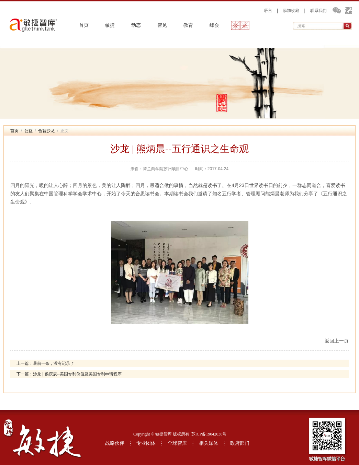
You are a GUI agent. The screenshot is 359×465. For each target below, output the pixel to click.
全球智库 (177, 443)
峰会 (214, 25)
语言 (268, 10)
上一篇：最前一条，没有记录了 (45, 363)
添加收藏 (291, 10)
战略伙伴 (114, 443)
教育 (188, 25)
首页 (84, 25)
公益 (240, 25)
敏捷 (110, 25)
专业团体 (146, 443)
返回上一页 (337, 341)
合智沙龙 (46, 130)
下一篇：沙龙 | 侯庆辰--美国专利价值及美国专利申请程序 (69, 374)
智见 (162, 25)
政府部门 (239, 443)
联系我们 (318, 10)
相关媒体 (208, 443)
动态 (136, 25)
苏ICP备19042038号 (209, 434)
